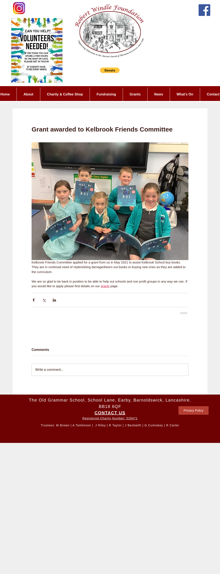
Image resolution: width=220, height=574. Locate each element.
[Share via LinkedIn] (54, 300)
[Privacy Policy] (193, 410)
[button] (110, 70)
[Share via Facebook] (34, 300)
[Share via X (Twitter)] (44, 300)
